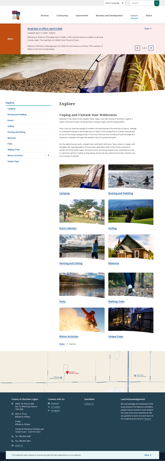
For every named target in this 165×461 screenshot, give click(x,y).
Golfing (11, 126)
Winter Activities (15, 155)
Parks (10, 143)
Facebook (53, 403)
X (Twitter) (54, 407)
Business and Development (109, 15)
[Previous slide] (137, 48)
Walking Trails (14, 149)
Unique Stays (13, 161)
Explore (134, 15)
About (149, 15)
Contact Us (89, 403)
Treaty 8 (147, 419)
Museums (12, 138)
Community (62, 15)
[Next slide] (150, 48)
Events (11, 120)
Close (146, 455)
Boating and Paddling (17, 114)
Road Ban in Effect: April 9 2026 (45, 28)
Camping (11, 108)
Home (62, 344)
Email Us (19, 445)
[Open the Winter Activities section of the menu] (48, 155)
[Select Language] (114, 3)
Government (82, 15)
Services (45, 15)
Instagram (54, 410)
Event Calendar (68, 228)
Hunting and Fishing (16, 132)
